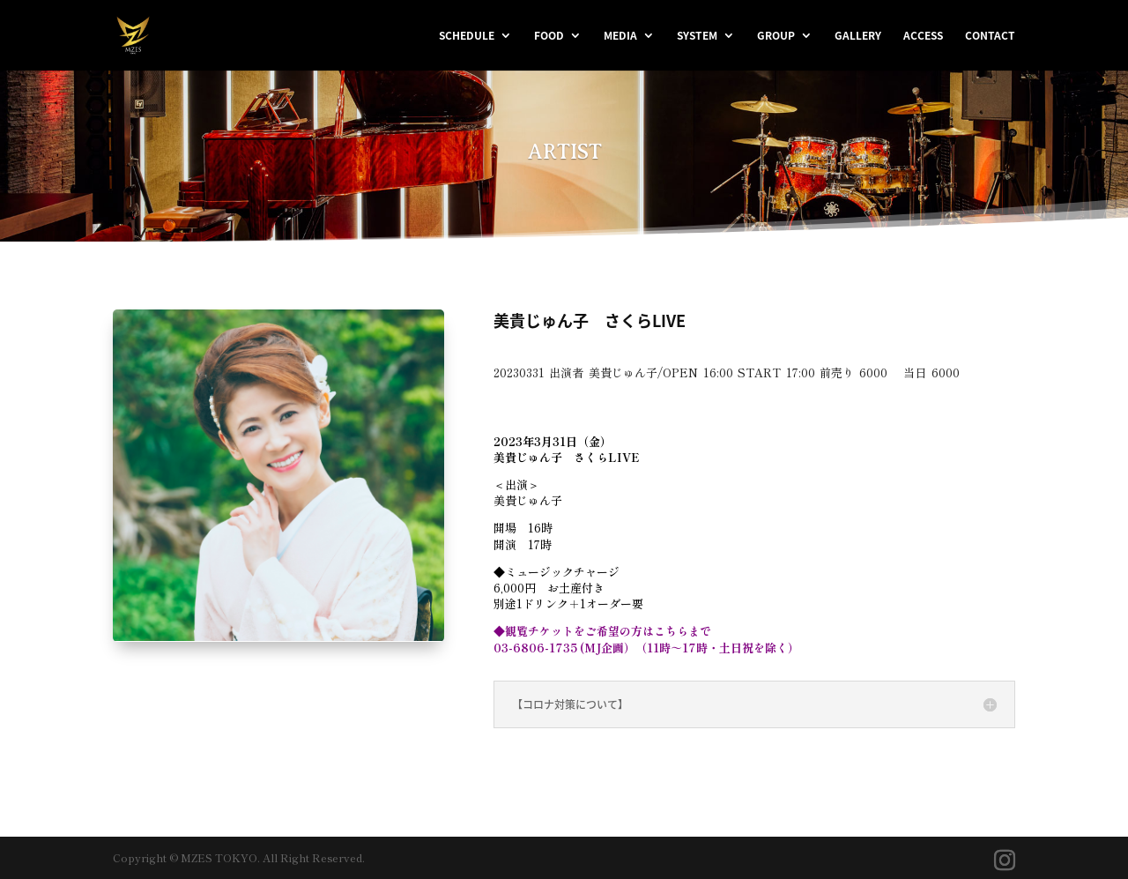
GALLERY (858, 36)
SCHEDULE (466, 36)
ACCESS (923, 36)
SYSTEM (697, 36)
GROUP (776, 36)
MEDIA (620, 36)
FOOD (549, 36)
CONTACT (990, 36)
